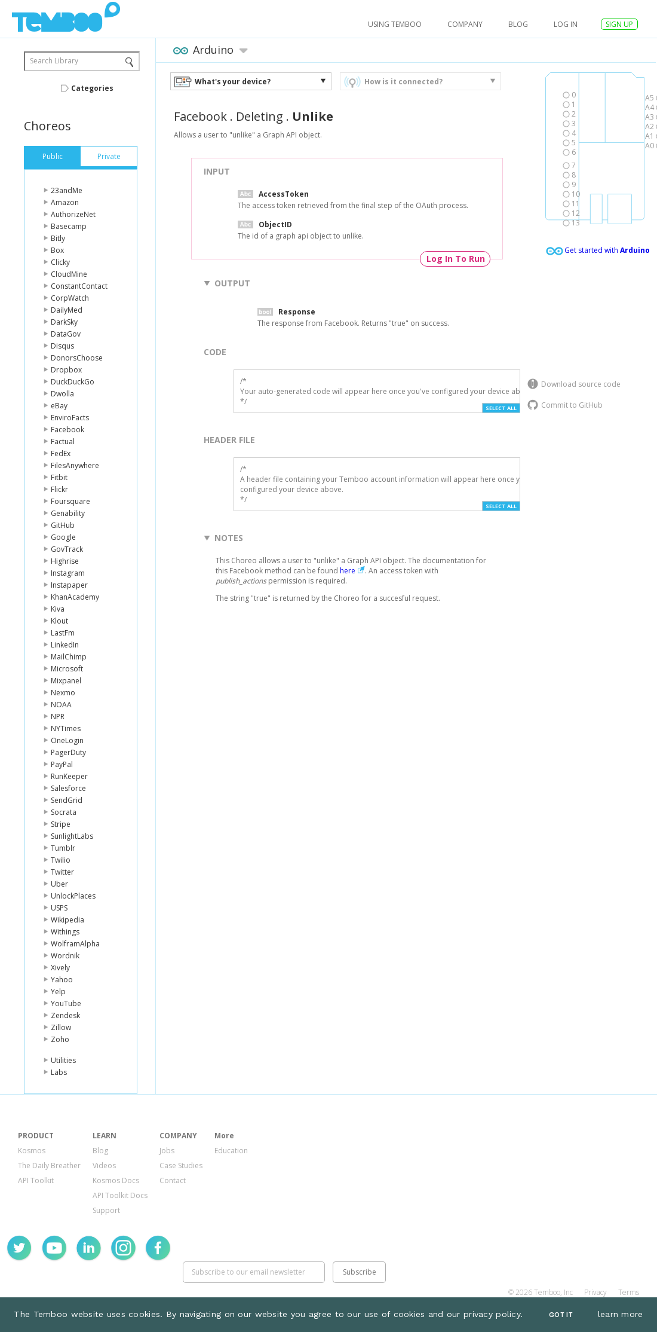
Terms (628, 1292)
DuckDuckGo (72, 382)
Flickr (59, 489)
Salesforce (68, 788)
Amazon (65, 202)
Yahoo (62, 979)
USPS (59, 908)
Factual (63, 441)
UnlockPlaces (73, 896)
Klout (59, 621)
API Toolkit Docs (120, 1195)
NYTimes (66, 728)
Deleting (259, 116)
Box (57, 250)
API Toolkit (36, 1180)
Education (231, 1150)
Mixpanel (66, 681)
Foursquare (70, 501)
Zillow (61, 1027)
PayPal (62, 764)
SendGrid (66, 800)
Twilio (60, 860)
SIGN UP (619, 24)
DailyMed (66, 310)
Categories (92, 88)
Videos (104, 1165)
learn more (620, 1314)
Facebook (67, 429)
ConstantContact (79, 286)
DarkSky (64, 322)
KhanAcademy (75, 597)
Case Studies (180, 1165)
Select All (501, 408)
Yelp (58, 991)
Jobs (166, 1150)
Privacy (595, 1292)
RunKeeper (69, 776)
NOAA (61, 704)
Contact (172, 1180)
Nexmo (63, 693)
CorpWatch (70, 298)
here (347, 571)
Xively (60, 968)
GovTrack (67, 549)
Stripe (60, 824)
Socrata (63, 812)
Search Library (54, 61)
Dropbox (66, 370)
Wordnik (65, 956)
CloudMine (69, 274)
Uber (59, 884)
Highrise (65, 561)
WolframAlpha (75, 944)
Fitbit (59, 477)
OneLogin (67, 740)
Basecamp (69, 226)
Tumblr (63, 848)
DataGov (66, 334)
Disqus (62, 346)
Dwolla (62, 394)
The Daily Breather (49, 1165)
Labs (59, 1072)
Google (63, 537)
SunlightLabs (72, 836)
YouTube (66, 1003)
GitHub (63, 525)
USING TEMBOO (395, 24)
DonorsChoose (77, 358)
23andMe (66, 190)
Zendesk (65, 1015)
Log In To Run (455, 258)
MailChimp (69, 657)
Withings (65, 932)
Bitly (58, 238)
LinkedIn (65, 645)
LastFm (63, 633)
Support (106, 1210)
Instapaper (69, 585)
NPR (58, 716)
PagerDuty (68, 752)
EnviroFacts (70, 418)
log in (566, 24)
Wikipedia (67, 920)
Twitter (62, 872)
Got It (561, 1315)
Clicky (60, 262)
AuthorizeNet (73, 214)
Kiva (58, 609)
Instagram (68, 573)
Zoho (60, 1039)
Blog (518, 24)
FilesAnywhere (75, 465)
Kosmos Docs (116, 1180)
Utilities (63, 1060)
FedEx (60, 453)
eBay (59, 406)
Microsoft (67, 669)
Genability (68, 513)
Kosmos (31, 1150)
